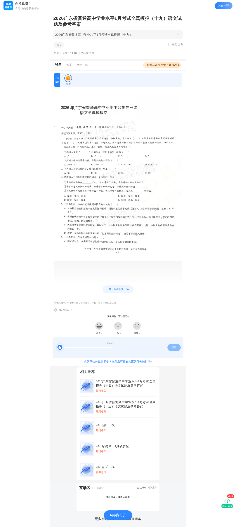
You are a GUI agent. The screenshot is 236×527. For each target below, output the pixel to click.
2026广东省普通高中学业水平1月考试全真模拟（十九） (94, 34)
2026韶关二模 (105, 467)
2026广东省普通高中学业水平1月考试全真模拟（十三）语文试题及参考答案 (126, 404)
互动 (83, 64)
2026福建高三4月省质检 (112, 446)
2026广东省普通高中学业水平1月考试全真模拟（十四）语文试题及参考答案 (126, 383)
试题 (58, 64)
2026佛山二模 (105, 425)
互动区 (84, 488)
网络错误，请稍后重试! (118, 497)
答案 (69, 64)
